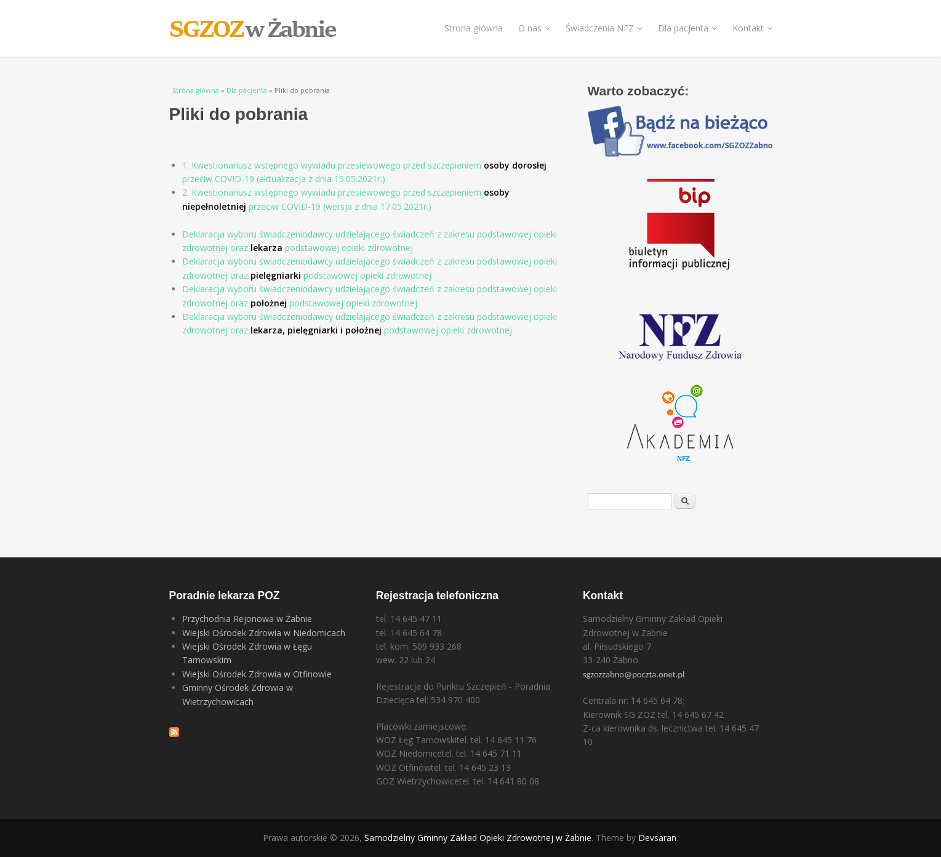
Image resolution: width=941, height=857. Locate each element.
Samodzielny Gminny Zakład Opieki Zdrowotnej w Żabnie (477, 837)
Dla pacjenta (687, 28)
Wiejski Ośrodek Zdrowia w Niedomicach (263, 633)
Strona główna (473, 28)
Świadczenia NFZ (604, 28)
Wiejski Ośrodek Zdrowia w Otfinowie (257, 674)
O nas (534, 28)
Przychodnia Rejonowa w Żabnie (247, 618)
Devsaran (657, 837)
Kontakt (752, 28)
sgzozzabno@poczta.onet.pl (633, 674)
